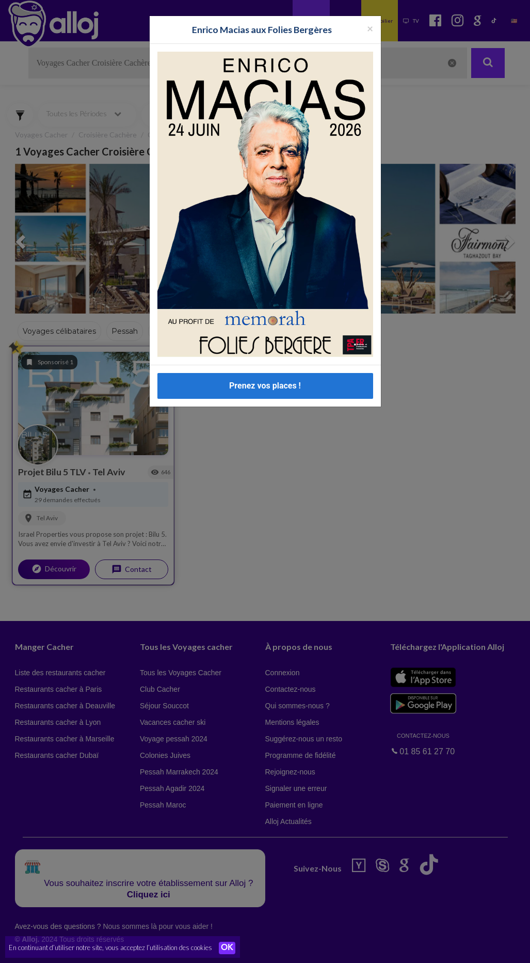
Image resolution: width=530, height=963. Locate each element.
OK (227, 948)
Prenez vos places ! (265, 386)
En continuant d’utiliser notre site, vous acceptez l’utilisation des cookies (110, 947)
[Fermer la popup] (370, 28)
